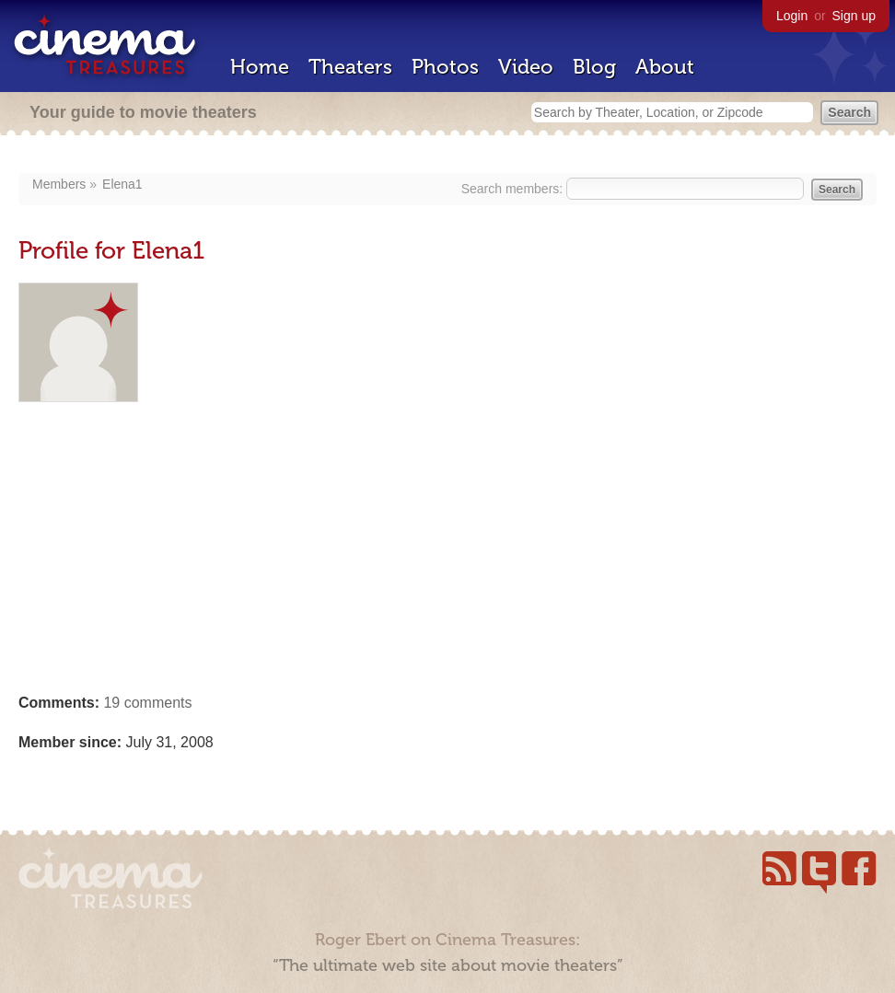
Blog (594, 66)
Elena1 (122, 184)
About (664, 66)
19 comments (147, 702)
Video (525, 66)
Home (259, 66)
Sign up (854, 15)
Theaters (350, 66)
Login (792, 15)
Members (59, 184)
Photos (445, 66)
